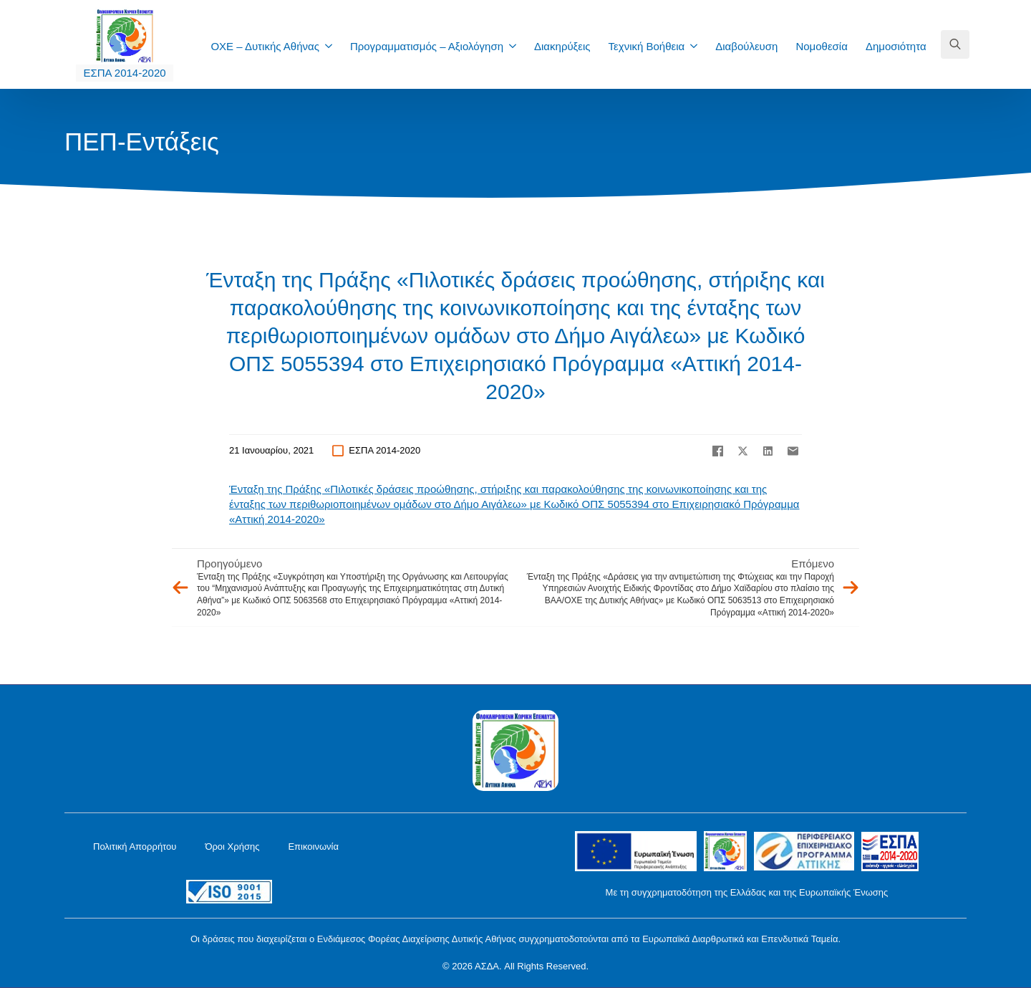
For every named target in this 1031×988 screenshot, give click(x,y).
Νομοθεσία (821, 46)
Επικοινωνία (313, 846)
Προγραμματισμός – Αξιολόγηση (426, 46)
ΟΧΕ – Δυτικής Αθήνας (264, 46)
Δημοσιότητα (896, 46)
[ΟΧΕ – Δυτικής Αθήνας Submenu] (333, 46)
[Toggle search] (955, 44)
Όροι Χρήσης (232, 846)
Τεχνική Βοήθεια (647, 46)
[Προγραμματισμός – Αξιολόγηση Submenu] (517, 46)
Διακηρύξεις (562, 46)
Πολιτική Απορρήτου (134, 846)
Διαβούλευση (746, 46)
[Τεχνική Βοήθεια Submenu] (698, 46)
